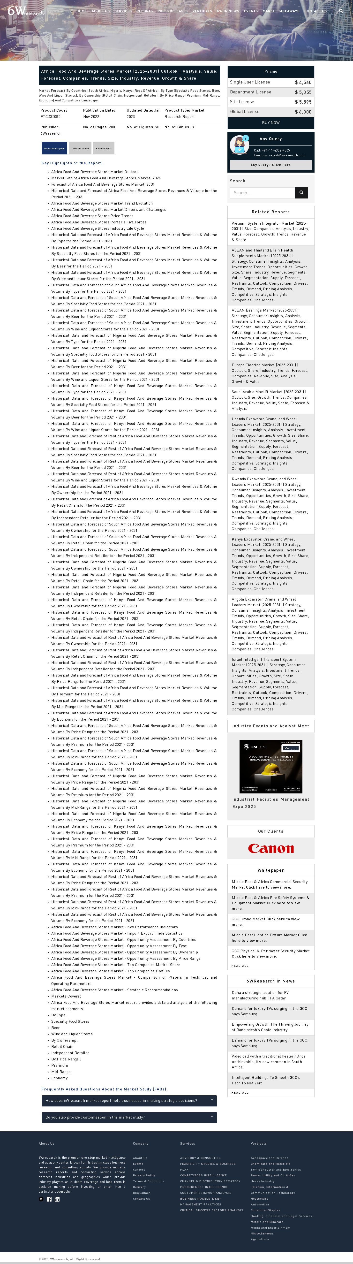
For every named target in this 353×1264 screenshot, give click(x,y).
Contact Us (315, 11)
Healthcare (259, 1201)
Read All (240, 966)
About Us (101, 11)
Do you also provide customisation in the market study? (129, 1118)
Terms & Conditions (149, 1183)
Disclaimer (141, 1195)
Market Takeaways (281, 11)
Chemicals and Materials (271, 1166)
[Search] (301, 192)
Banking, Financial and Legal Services (281, 1218)
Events (251, 11)
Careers (139, 1172)
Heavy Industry (263, 1183)
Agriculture (260, 1241)
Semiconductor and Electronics (276, 1172)
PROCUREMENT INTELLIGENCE (204, 1189)
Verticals (202, 11)
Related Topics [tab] (138, 150)
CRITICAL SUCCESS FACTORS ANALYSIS (212, 1212)
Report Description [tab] (61, 150)
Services (123, 11)
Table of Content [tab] (102, 150)
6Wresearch (58, 1261)
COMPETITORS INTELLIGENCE (203, 1177)
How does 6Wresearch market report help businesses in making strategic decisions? (129, 1102)
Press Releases (173, 11)
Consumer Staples (265, 1212)
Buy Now (271, 123)
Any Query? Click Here (271, 165)
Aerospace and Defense (269, 1160)
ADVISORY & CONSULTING (200, 1160)
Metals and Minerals (267, 1224)
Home (81, 11)
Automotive (260, 1206)
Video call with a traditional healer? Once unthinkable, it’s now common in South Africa (269, 1062)
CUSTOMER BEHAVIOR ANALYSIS (206, 1195)
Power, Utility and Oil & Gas (273, 1177)
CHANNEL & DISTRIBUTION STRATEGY (210, 1183)
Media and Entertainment (271, 1230)
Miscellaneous (262, 1235)
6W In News (228, 11)
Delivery (139, 1189)
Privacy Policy (144, 1177)
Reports (145, 11)
